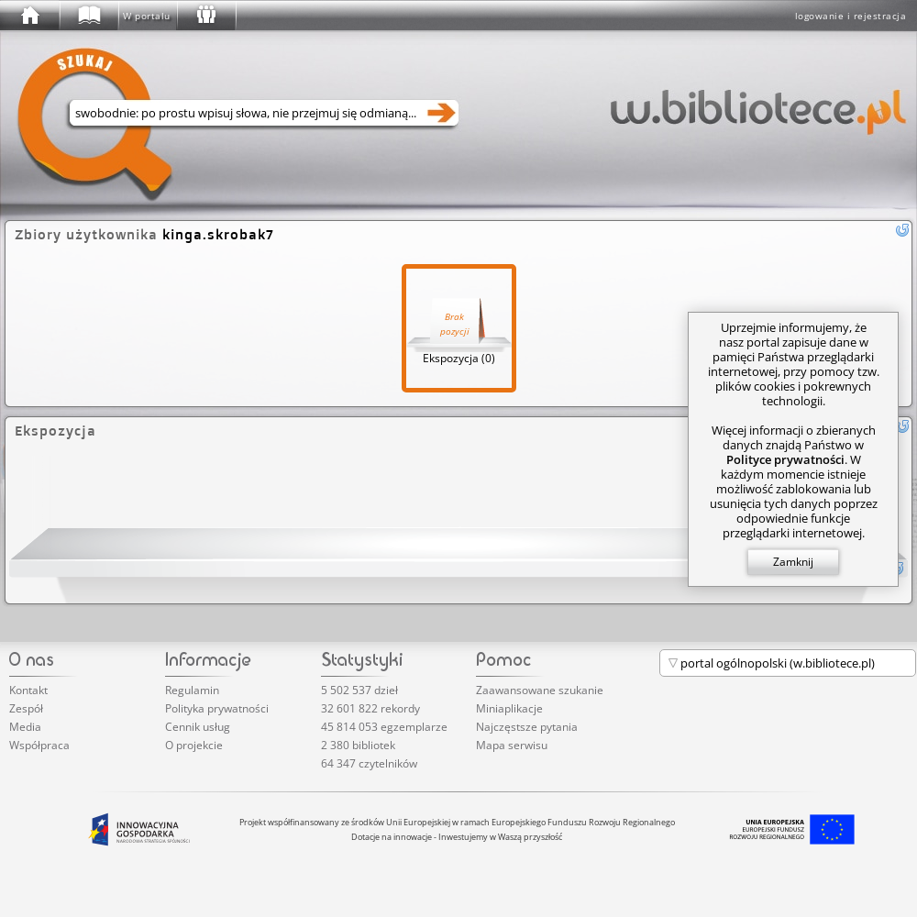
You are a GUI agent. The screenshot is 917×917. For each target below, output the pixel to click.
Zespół (26, 708)
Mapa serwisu (511, 745)
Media (25, 727)
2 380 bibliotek (358, 745)
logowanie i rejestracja (851, 15)
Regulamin (192, 690)
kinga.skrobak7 (218, 234)
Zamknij (793, 561)
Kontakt (28, 690)
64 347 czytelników (369, 763)
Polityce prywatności (785, 459)
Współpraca (39, 745)
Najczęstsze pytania (527, 727)
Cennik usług (197, 727)
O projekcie (194, 745)
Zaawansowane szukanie (539, 690)
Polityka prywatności (217, 708)
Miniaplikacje (509, 708)
